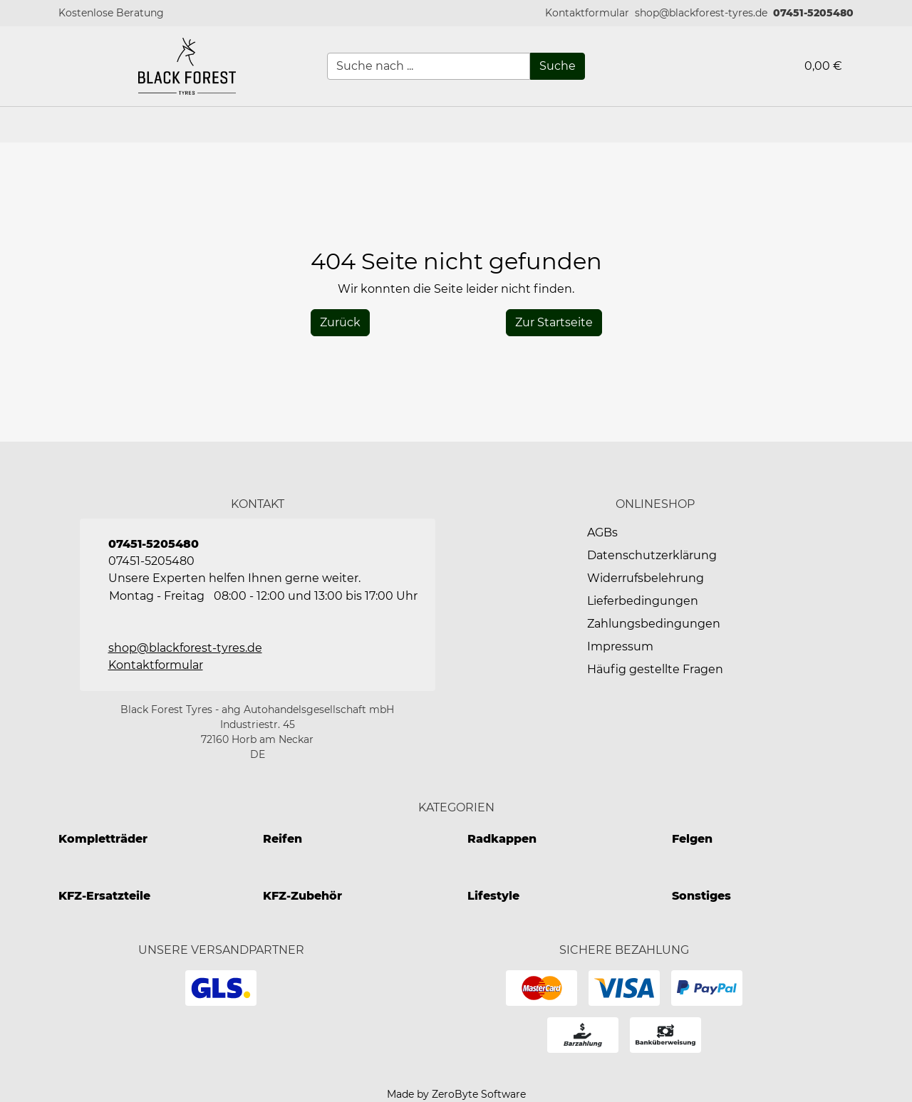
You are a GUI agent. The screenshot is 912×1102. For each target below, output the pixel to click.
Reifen (282, 839)
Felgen (692, 839)
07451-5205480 (813, 12)
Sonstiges (701, 896)
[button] (587, 13)
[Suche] (557, 66)
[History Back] (340, 322)
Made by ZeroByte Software (456, 1094)
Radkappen (502, 839)
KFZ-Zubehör (302, 896)
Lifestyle (493, 896)
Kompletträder (102, 839)
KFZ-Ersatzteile (104, 896)
